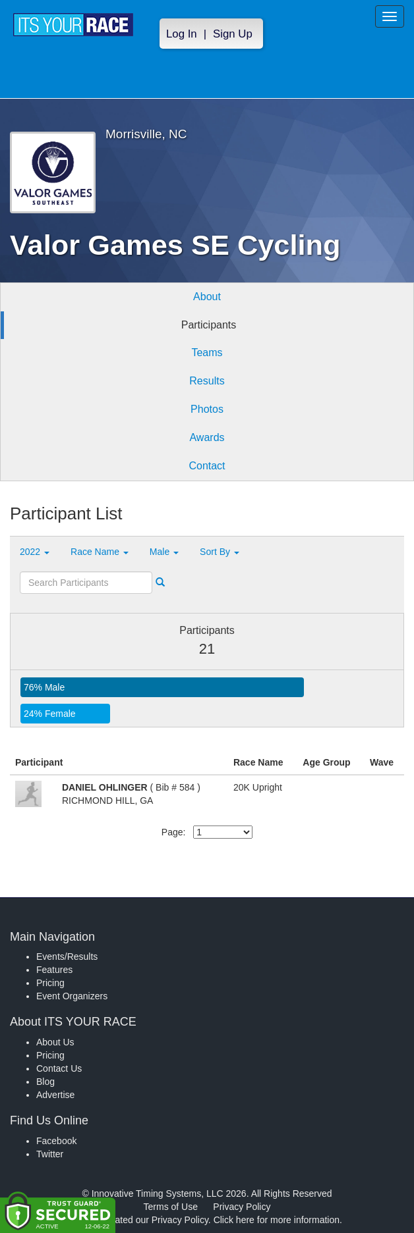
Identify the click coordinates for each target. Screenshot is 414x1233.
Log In (181, 34)
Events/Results (67, 956)
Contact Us (59, 1068)
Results (206, 380)
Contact (207, 465)
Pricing (50, 983)
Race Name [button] (100, 551)
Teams (206, 352)
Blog (45, 1081)
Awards (206, 437)
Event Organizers (71, 996)
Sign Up (232, 34)
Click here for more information (277, 1220)
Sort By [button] (219, 551)
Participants (209, 324)
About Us (55, 1042)
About (207, 296)
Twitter (49, 1154)
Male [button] (164, 551)
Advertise (55, 1094)
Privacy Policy (241, 1206)
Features (54, 969)
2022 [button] (34, 551)
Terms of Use (171, 1206)
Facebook (56, 1141)
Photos (207, 409)
